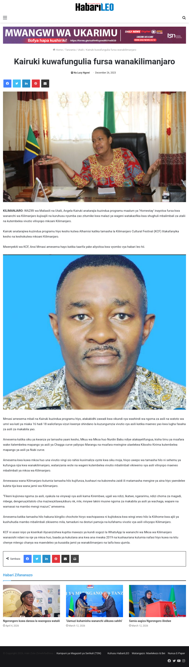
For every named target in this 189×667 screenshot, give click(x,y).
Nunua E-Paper (176, 653)
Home (58, 49)
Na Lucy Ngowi (82, 72)
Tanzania (70, 49)
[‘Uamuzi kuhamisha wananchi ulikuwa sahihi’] (94, 601)
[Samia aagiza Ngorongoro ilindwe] (157, 601)
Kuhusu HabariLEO (118, 653)
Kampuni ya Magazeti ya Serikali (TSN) (79, 653)
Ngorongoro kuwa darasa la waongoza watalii (31, 621)
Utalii (81, 49)
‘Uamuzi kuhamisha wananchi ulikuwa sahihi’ (94, 621)
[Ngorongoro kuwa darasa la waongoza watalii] (31, 601)
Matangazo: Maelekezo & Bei (148, 653)
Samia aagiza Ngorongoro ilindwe (150, 621)
